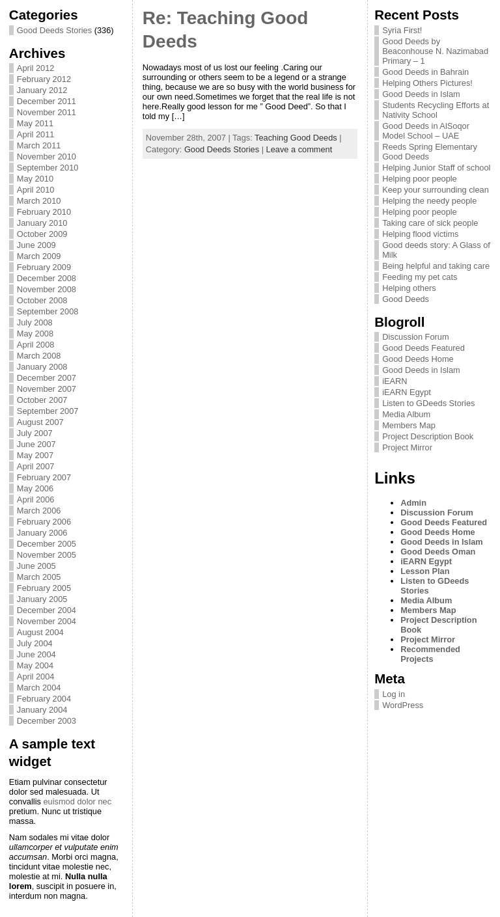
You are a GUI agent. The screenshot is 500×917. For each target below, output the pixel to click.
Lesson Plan (424, 571)
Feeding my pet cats (419, 277)
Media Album (406, 414)
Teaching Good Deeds (296, 138)
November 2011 (46, 112)
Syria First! (402, 30)
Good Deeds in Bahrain (425, 72)
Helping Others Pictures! (427, 83)
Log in (393, 694)
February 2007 (44, 477)
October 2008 (42, 300)
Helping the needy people (429, 201)
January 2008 (42, 367)
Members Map (409, 425)
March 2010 (39, 201)
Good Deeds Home (418, 359)
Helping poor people (419, 179)
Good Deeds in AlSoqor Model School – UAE (425, 131)
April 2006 (36, 499)
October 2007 (42, 400)
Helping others (409, 288)
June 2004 (36, 654)
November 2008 (46, 289)
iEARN (394, 381)
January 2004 (42, 710)
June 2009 (36, 245)
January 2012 (42, 90)
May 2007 (35, 455)
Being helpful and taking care (436, 266)
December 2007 (46, 378)
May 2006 (35, 488)
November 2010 (46, 156)
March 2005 (39, 577)
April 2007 (36, 466)
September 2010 (48, 167)
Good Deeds (405, 299)
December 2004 (46, 610)
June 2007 (36, 444)
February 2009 (44, 267)
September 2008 (48, 311)
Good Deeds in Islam (421, 94)
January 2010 (42, 223)
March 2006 (39, 510)
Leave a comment (299, 149)
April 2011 (36, 134)
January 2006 (42, 533)
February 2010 (44, 212)
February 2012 (44, 79)
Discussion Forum (415, 337)
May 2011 (35, 123)
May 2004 (35, 665)
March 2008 (39, 356)
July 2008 (35, 322)
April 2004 (36, 676)
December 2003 (46, 721)
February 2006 (44, 522)
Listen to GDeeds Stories (428, 403)
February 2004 (44, 699)
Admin (413, 503)
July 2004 (35, 643)
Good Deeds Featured (423, 348)
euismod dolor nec (77, 801)
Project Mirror (407, 447)
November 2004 (46, 621)
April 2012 (36, 68)
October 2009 (42, 234)
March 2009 (39, 256)
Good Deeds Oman (437, 551)
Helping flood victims (420, 234)
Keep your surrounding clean (435, 190)
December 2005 (46, 544)
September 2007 (48, 411)
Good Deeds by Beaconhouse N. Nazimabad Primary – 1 (435, 51)
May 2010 (35, 179)
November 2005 (46, 555)
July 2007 (35, 433)
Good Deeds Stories (54, 30)
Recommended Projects (430, 654)
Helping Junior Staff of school (436, 167)
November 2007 (46, 389)
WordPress (402, 705)
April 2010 (36, 190)
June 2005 (36, 566)
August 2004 (40, 632)
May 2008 (35, 333)
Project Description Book (427, 436)
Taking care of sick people (430, 223)
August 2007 (40, 422)
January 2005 (42, 599)
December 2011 (46, 101)
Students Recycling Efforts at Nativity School (435, 110)
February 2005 (44, 588)
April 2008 (36, 344)
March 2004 (39, 687)
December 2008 (46, 278)
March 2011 (39, 145)
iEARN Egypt (406, 392)
